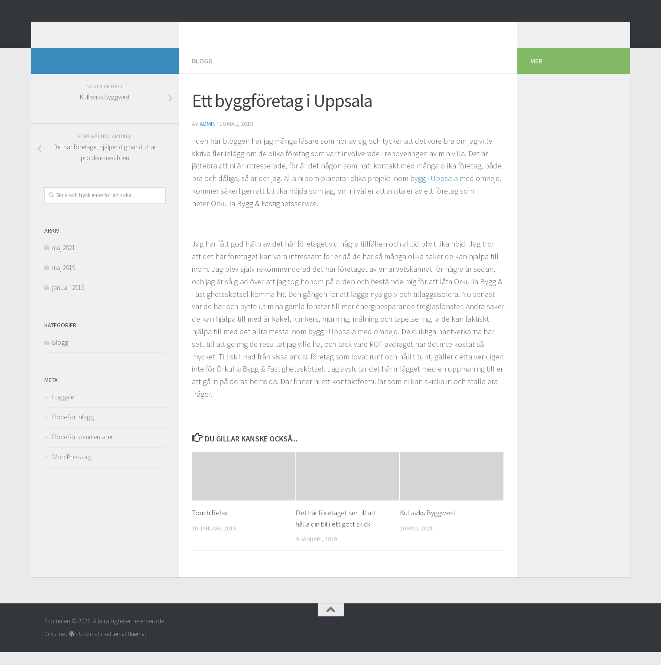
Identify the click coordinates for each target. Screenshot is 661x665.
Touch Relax (210, 525)
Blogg (202, 73)
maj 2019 (63, 281)
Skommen (83, 30)
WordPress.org (72, 470)
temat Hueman (130, 647)
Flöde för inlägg (73, 430)
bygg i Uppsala (434, 191)
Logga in (64, 410)
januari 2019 (68, 300)
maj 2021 (63, 261)
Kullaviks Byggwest (428, 525)
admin (208, 137)
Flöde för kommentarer (82, 450)
